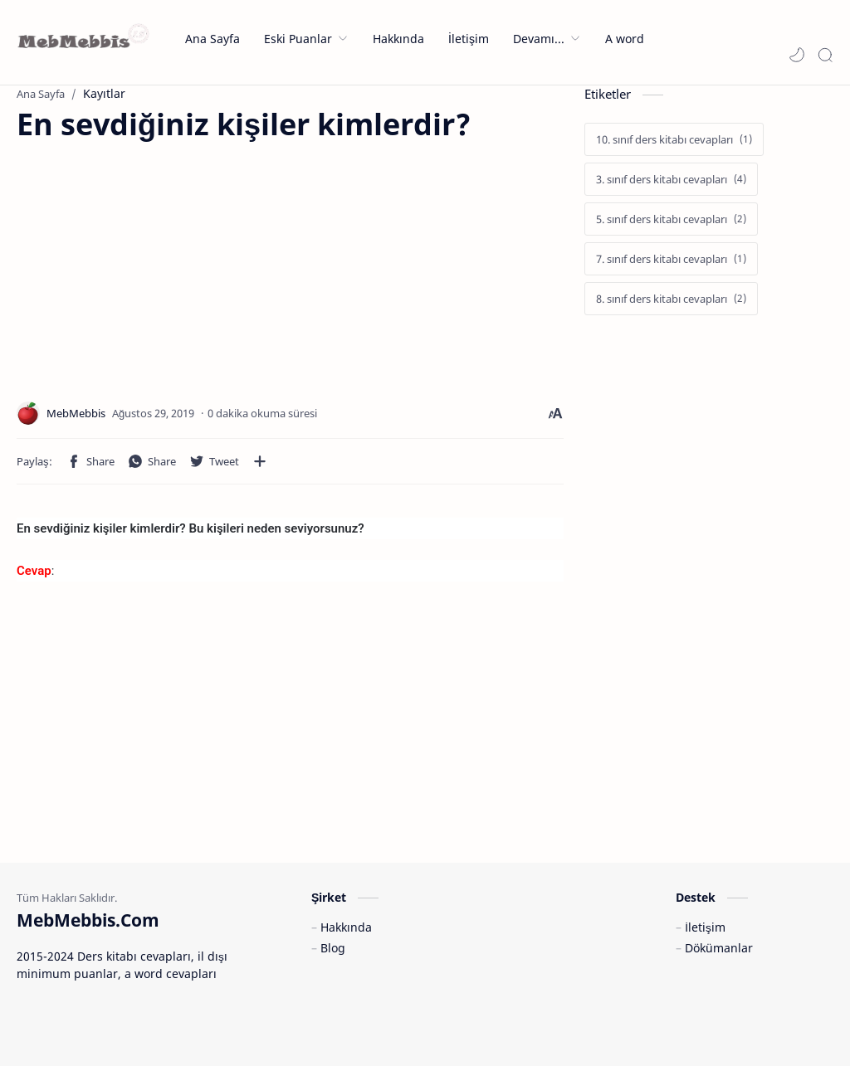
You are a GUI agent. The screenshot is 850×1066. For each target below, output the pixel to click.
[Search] (825, 54)
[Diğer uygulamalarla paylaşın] (260, 461)
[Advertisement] (156, 260)
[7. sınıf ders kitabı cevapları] (671, 258)
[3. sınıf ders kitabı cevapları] (671, 179)
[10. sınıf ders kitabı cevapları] (674, 139)
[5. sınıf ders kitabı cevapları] (671, 219)
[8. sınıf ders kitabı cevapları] (671, 298)
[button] (796, 54)
